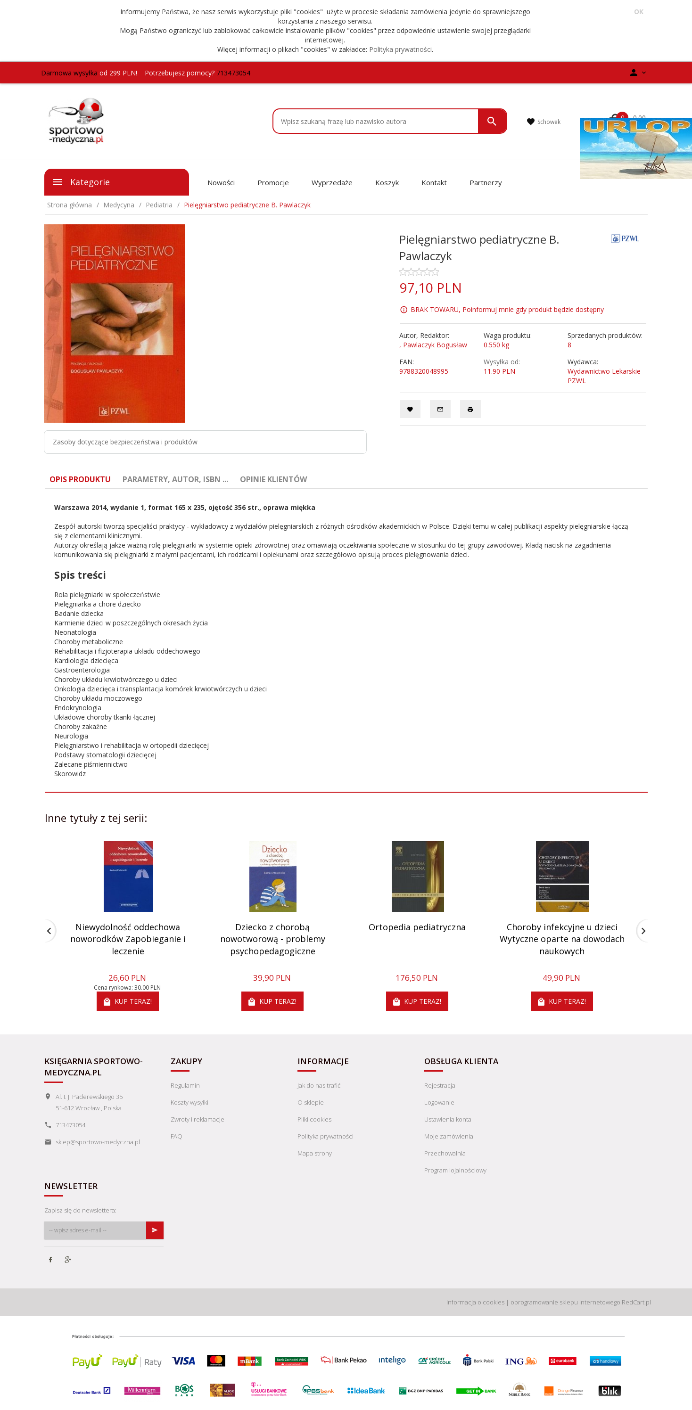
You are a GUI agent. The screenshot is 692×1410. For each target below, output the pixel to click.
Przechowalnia (445, 1153)
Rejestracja (439, 1085)
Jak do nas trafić (318, 1085)
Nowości (221, 182)
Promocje (273, 182)
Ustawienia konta (447, 1119)
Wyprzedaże (332, 182)
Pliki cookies (314, 1119)
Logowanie (439, 1102)
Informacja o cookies (475, 1302)
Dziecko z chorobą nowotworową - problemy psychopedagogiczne (272, 939)
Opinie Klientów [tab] (273, 479)
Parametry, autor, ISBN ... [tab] (175, 479)
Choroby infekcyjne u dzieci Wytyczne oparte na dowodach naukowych (562, 939)
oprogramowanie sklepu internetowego (565, 1302)
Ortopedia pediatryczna (417, 927)
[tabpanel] (346, 641)
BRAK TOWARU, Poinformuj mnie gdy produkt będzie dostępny (507, 309)
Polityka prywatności (400, 49)
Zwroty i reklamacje (197, 1119)
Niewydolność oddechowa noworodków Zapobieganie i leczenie (128, 939)
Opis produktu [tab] (80, 479)
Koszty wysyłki (189, 1102)
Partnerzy (486, 182)
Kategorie (81, 182)
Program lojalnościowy (455, 1170)
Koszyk (387, 182)
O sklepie (310, 1102)
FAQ (176, 1136)
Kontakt (434, 182)
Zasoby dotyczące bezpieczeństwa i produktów (125, 441)
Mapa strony (314, 1153)
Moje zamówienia (448, 1136)
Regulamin (185, 1085)
